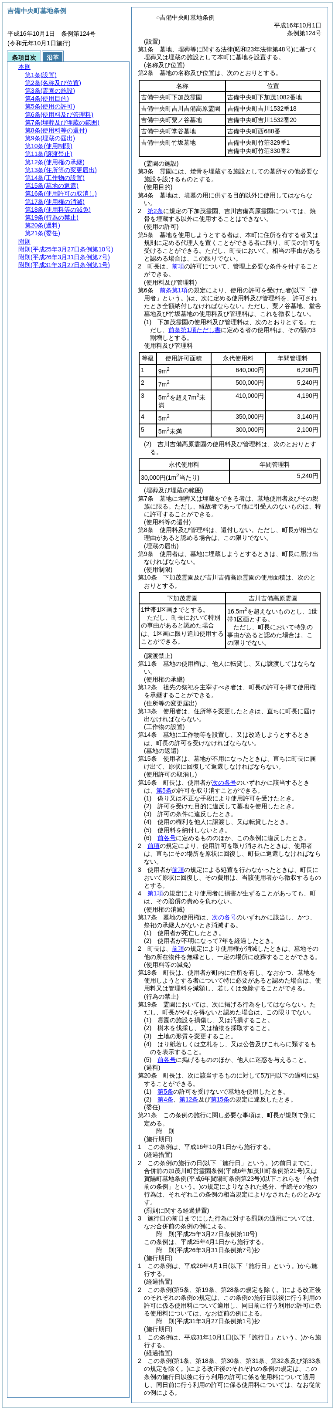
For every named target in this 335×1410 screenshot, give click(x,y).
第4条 (165, 1099)
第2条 (155, 210)
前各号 (166, 837)
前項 (178, 266)
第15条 (220, 1099)
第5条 (164, 790)
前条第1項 (174, 290)
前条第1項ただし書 (194, 329)
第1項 (155, 893)
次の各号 (224, 782)
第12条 (188, 1099)
